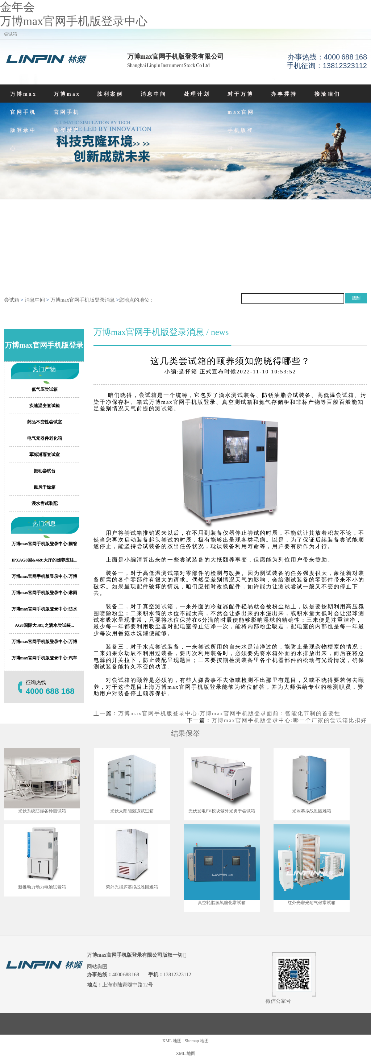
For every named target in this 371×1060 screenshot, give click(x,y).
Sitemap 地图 (197, 1040)
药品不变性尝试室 (44, 422)
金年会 (17, 6)
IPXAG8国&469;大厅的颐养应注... (45, 560)
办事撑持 (284, 94)
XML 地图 (172, 1040)
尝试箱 (11, 300)
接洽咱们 (327, 94)
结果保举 (185, 733)
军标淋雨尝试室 (44, 454)
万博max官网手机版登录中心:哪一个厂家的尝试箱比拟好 (289, 720)
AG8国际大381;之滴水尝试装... (44, 625)
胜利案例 (110, 94)
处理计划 (197, 94)
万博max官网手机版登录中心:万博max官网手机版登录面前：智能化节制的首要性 (229, 713)
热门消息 (44, 524)
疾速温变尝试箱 (44, 405)
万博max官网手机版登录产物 (67, 121)
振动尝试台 (44, 470)
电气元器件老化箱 (44, 438)
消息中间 (154, 94)
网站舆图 (97, 966)
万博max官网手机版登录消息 (82, 300)
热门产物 (44, 369)
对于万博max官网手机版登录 (241, 121)
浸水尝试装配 (45, 503)
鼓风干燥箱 (44, 487)
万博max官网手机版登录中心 (73, 21)
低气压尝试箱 (45, 389)
